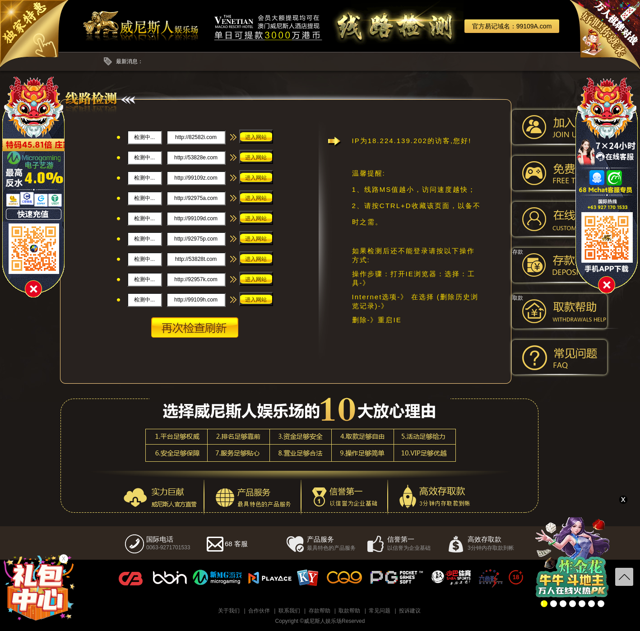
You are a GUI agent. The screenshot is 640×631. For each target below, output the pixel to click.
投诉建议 (410, 611)
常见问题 (379, 611)
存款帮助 (319, 611)
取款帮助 (349, 611)
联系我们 (289, 611)
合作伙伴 (259, 611)
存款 (517, 252)
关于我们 (229, 611)
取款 (517, 298)
